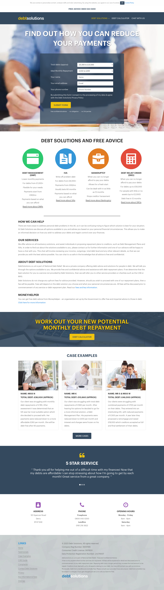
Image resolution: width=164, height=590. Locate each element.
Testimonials (23, 552)
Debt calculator (81, 337)
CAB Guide (22, 560)
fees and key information (86, 288)
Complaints (23, 564)
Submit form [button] (61, 105)
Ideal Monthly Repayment (62, 71)
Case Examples (24, 556)
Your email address (59, 83)
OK (122, 3)
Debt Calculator (120, 18)
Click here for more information (32, 303)
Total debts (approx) (59, 65)
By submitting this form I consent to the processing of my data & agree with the (81, 96)
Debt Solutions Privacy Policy (70, 98)
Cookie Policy (129, 3)
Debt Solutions (99, 18)
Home (20, 548)
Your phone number (59, 89)
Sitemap (21, 581)
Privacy (21, 573)
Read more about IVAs (65, 200)
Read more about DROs (131, 202)
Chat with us (138, 18)
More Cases (82, 435)
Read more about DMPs (33, 207)
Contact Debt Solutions (27, 569)
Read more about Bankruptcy (98, 200)
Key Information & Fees (27, 577)
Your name (55, 77)
